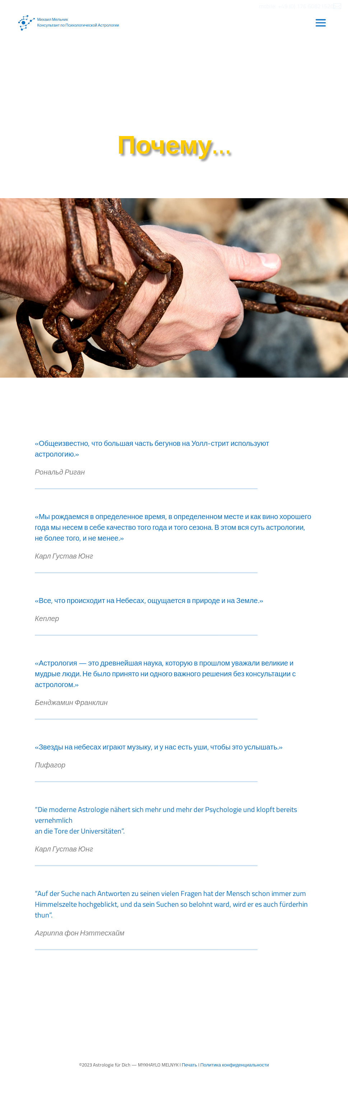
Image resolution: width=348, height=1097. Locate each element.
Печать (189, 1064)
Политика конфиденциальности (234, 1064)
